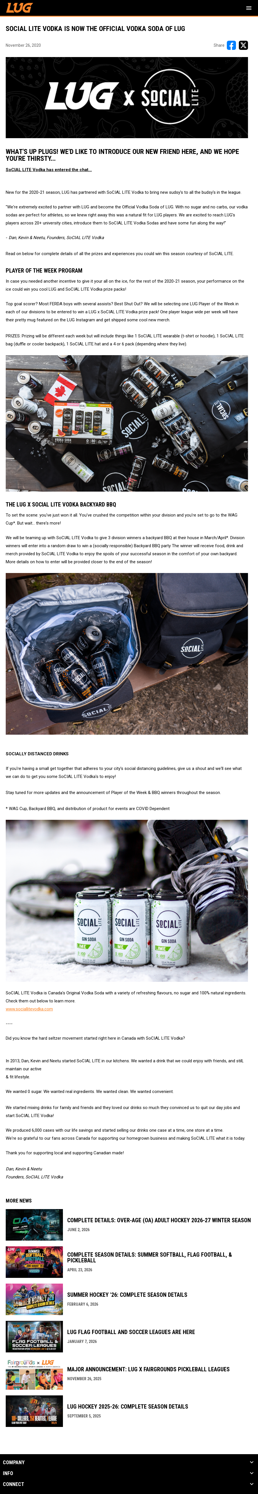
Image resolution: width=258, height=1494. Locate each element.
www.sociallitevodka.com (29, 1009)
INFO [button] (8, 1473)
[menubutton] (248, 8)
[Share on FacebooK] (231, 45)
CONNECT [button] (13, 1484)
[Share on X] (243, 45)
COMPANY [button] (14, 1462)
